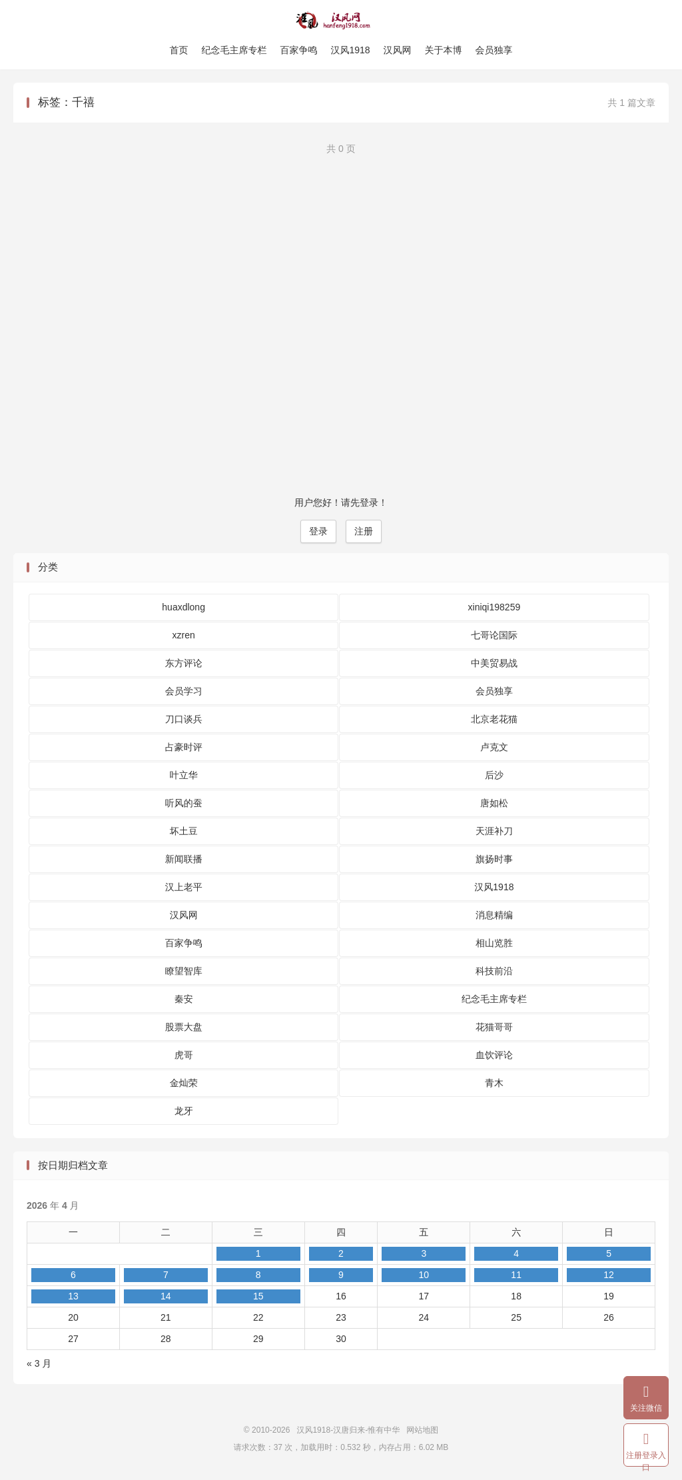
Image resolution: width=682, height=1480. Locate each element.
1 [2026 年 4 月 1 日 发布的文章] (258, 1253)
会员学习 (183, 691)
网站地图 (422, 1430)
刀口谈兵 (183, 719)
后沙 (494, 775)
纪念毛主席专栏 (233, 50)
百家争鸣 (298, 50)
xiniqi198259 (494, 607)
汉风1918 (350, 50)
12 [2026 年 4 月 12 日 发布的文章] (608, 1274)
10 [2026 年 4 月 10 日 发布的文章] (423, 1274)
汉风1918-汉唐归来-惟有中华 (341, 20)
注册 (363, 531)
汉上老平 (183, 887)
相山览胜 (494, 943)
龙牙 (183, 1111)
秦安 (183, 999)
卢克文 (494, 747)
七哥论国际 (494, 635)
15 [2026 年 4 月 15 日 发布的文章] (258, 1296)
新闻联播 (183, 859)
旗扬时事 (494, 859)
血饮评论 (494, 1055)
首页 (178, 50)
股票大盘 (183, 1027)
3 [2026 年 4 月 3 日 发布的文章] (423, 1253)
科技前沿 (494, 971)
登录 (318, 531)
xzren (183, 635)
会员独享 (494, 50)
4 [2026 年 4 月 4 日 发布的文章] (516, 1253)
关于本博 (443, 50)
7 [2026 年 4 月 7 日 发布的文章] (166, 1274)
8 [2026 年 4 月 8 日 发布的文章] (258, 1274)
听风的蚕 (183, 803)
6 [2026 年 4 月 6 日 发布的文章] (73, 1274)
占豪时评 (183, 747)
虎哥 (183, 1055)
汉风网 (398, 50)
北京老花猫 (494, 719)
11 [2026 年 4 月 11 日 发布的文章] (516, 1274)
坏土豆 (184, 831)
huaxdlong (183, 607)
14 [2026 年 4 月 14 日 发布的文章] (166, 1296)
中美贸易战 (494, 663)
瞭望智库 (183, 971)
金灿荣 (184, 1083)
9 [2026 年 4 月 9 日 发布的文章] (341, 1274)
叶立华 (184, 775)
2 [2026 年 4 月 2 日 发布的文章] (341, 1253)
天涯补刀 (494, 831)
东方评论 (183, 663)
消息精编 (494, 915)
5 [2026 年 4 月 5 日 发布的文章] (608, 1253)
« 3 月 (39, 1363)
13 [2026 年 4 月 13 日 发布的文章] (73, 1296)
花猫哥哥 (494, 1027)
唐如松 (494, 803)
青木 (494, 1083)
